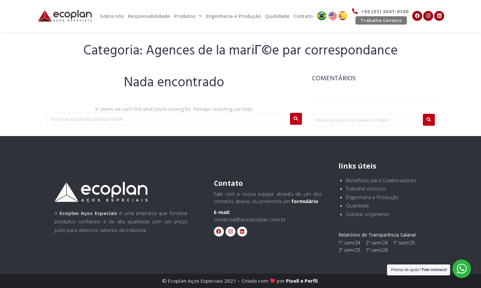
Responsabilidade (149, 16)
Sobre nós (112, 16)
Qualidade (277, 16)
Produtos (188, 16)
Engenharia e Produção (233, 16)
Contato (303, 16)
